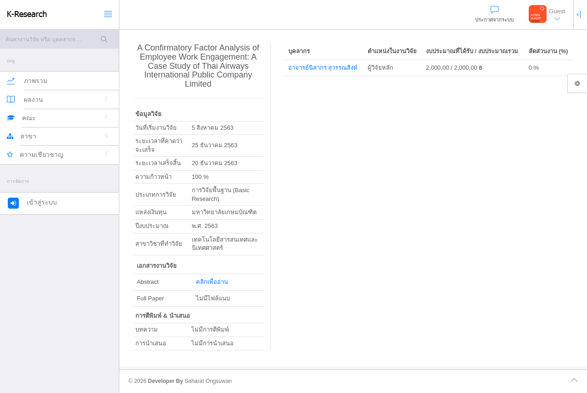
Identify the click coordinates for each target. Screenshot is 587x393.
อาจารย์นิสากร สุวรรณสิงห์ (323, 67)
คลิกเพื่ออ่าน (212, 281)
